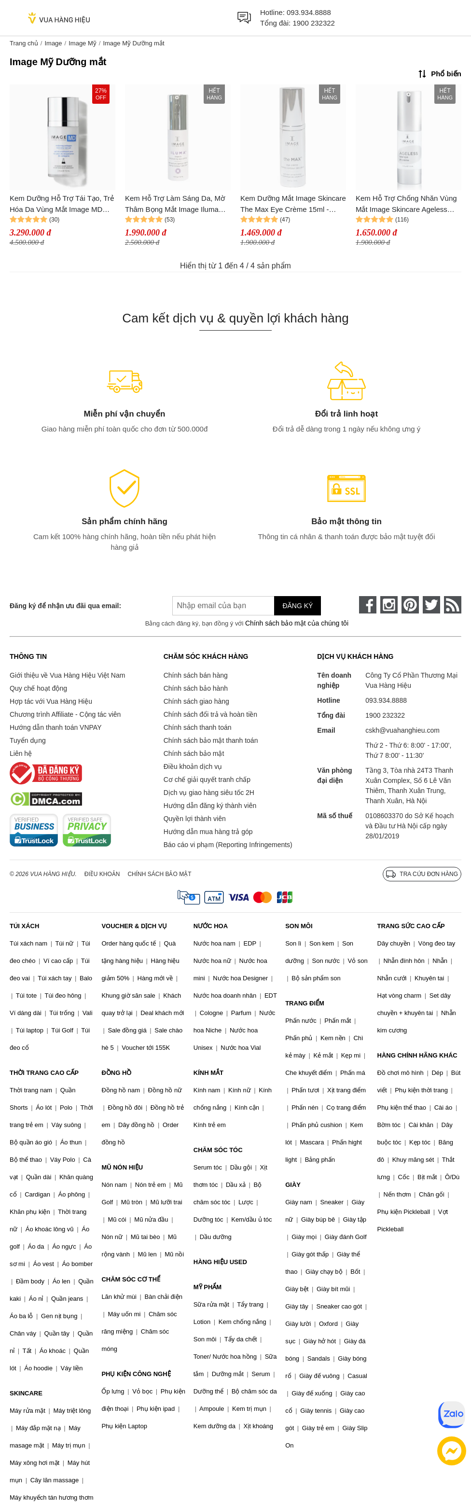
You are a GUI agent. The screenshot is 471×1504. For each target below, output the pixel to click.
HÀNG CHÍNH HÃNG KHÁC (417, 1055)
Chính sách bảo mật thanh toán (211, 740)
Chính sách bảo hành (196, 688)
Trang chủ (24, 43)
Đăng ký (297, 606)
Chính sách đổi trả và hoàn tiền (210, 714)
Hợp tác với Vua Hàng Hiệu (51, 701)
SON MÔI (298, 926)
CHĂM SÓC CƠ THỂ (130, 1279)
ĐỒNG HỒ (116, 1072)
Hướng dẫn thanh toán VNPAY (55, 727)
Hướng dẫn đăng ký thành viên (210, 805)
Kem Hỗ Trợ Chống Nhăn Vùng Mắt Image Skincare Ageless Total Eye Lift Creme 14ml (406, 204)
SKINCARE (26, 1393)
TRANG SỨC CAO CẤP (411, 926)
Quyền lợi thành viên (195, 818)
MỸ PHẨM (208, 1287)
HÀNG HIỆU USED (220, 1262)
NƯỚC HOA (211, 926)
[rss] (452, 604)
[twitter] (431, 604)
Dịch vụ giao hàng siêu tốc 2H (209, 792)
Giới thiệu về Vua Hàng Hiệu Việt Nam (67, 675)
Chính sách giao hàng (196, 701)
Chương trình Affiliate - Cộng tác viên (65, 714)
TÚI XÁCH (24, 926)
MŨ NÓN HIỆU (122, 1167)
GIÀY (293, 1184)
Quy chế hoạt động (38, 688)
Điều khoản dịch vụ (193, 766)
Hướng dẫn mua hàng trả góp (208, 832)
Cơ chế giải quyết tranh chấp (207, 779)
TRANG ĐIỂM (304, 1003)
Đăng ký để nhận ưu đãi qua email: (65, 606)
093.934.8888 (309, 12)
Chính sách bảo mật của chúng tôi (296, 623)
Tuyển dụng (28, 740)
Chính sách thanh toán (198, 727)
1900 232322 (313, 23)
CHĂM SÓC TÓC (218, 1150)
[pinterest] (410, 604)
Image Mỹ (83, 43)
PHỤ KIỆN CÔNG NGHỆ (135, 1374)
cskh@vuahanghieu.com (402, 730)
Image (53, 43)
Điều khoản (102, 874)
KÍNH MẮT (208, 1072)
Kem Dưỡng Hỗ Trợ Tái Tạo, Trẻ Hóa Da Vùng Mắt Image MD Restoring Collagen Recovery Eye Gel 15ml (62, 204)
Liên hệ (21, 753)
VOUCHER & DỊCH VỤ (134, 926)
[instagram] (389, 604)
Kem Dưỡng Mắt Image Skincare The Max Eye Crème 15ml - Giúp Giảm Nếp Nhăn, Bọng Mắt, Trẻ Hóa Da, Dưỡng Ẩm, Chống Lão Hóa (293, 204)
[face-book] (367, 604)
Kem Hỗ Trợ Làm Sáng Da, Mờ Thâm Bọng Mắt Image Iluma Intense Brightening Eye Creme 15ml (175, 204)
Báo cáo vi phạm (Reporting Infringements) (228, 845)
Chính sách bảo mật (194, 753)
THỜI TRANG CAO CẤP (44, 1072)
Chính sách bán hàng (196, 675)
